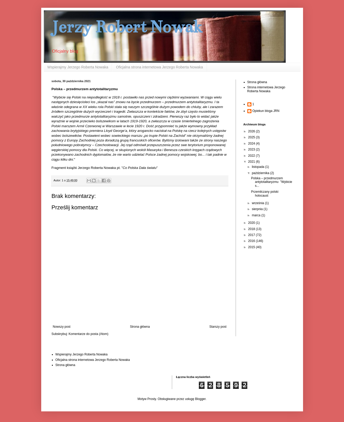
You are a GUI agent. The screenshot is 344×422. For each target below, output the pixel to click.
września (258, 203)
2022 (252, 156)
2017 (252, 235)
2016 (252, 241)
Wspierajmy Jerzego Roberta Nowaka (77, 67)
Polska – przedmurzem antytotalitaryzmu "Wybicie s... (271, 182)
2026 (252, 131)
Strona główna (140, 326)
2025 (252, 137)
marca (256, 215)
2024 (252, 143)
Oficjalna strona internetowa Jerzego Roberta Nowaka (159, 67)
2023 (252, 149)
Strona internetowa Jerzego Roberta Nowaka (266, 89)
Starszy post (217, 326)
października (261, 173)
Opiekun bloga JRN (265, 111)
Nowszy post (62, 326)
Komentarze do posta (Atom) (88, 334)
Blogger (200, 399)
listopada (258, 167)
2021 (252, 161)
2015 (252, 247)
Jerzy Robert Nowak (127, 27)
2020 (252, 223)
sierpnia (257, 209)
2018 (252, 229)
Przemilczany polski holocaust (264, 193)
